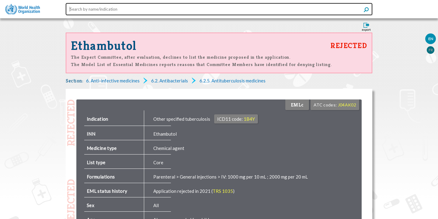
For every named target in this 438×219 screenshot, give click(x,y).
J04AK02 (347, 104)
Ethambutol (103, 46)
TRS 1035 (223, 191)
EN (430, 38)
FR (431, 50)
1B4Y (249, 119)
